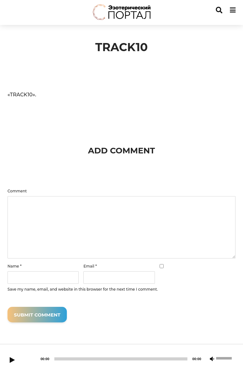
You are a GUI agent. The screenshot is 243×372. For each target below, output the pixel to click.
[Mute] (212, 359)
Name (14, 266)
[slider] (120, 358)
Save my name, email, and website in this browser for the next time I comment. (82, 289)
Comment (17, 191)
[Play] (12, 360)
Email (90, 266)
